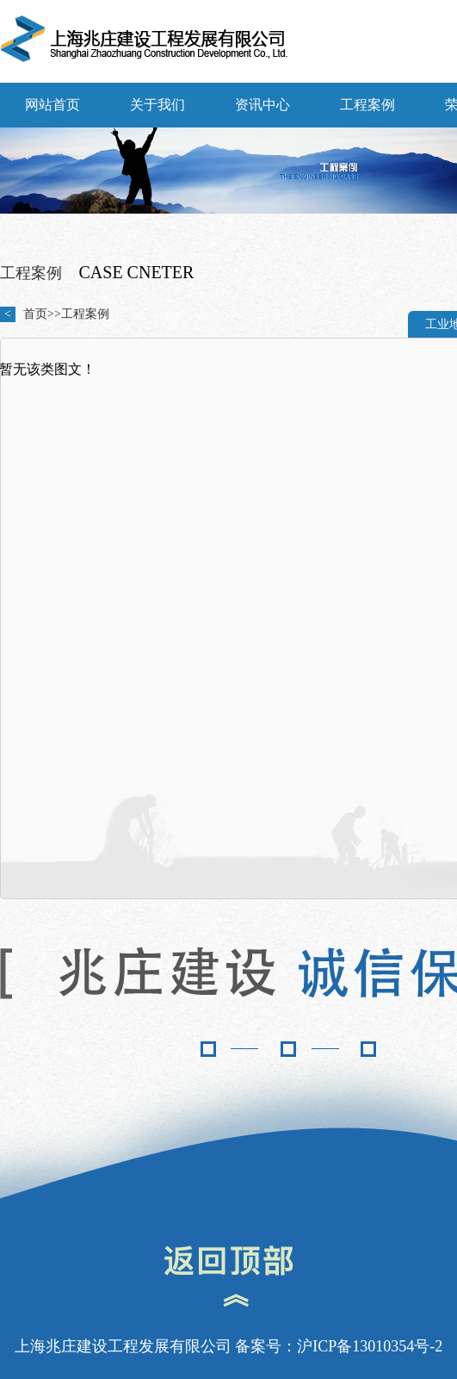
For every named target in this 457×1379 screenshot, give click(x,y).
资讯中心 (262, 104)
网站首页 (52, 104)
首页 (35, 313)
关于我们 (157, 104)
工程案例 (367, 104)
